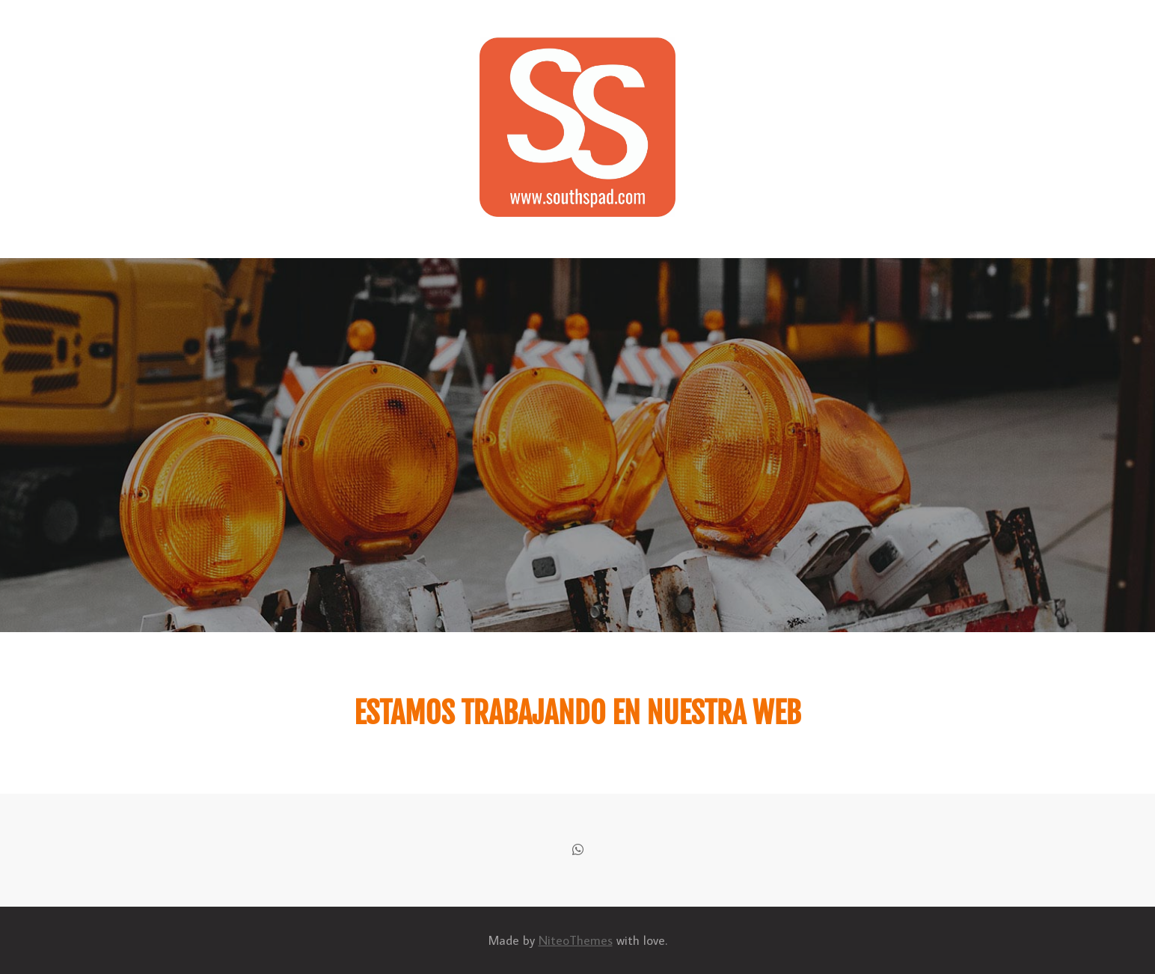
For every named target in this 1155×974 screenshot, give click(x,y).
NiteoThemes (576, 940)
